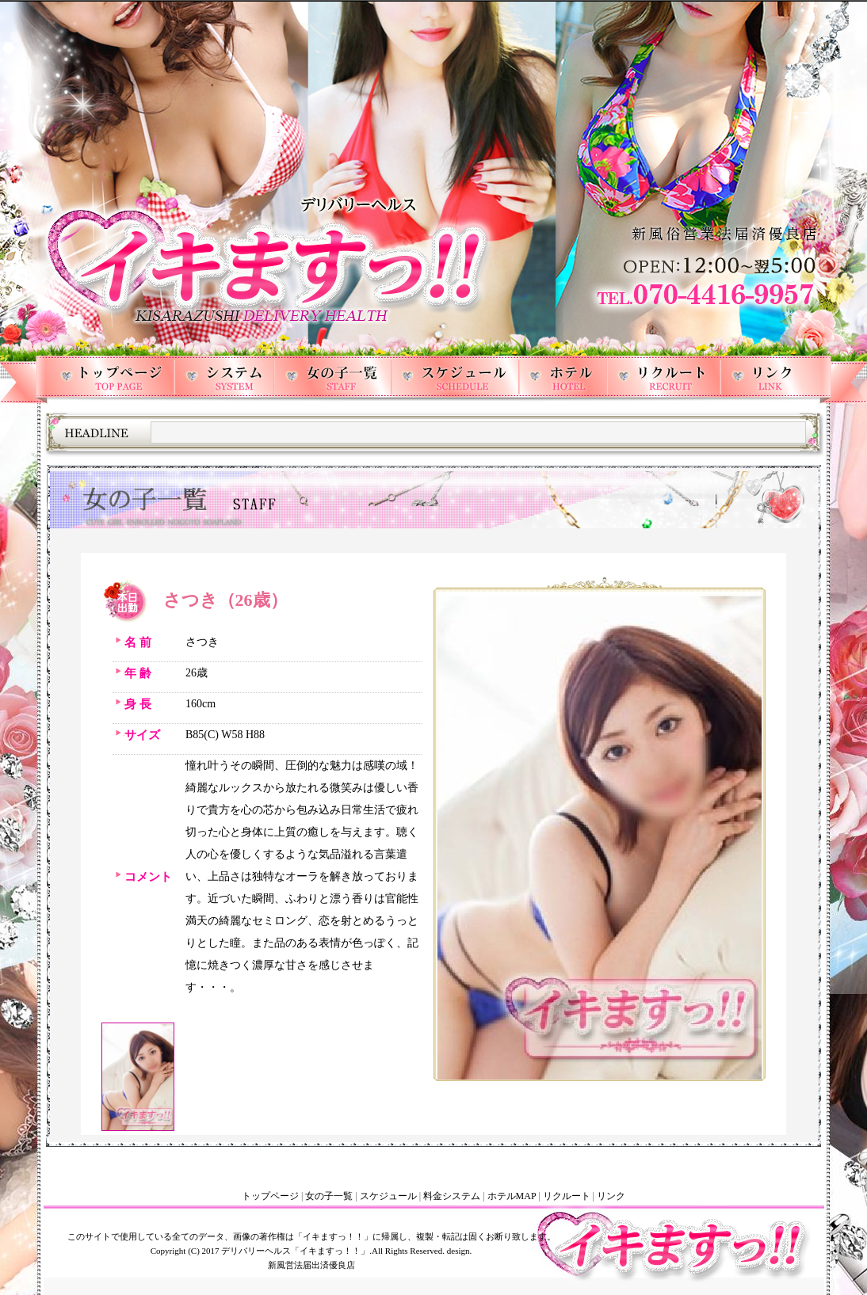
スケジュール (388, 1196)
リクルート (566, 1196)
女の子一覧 (329, 1196)
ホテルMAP (512, 1196)
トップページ (270, 1196)
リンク (611, 1196)
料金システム (451, 1196)
